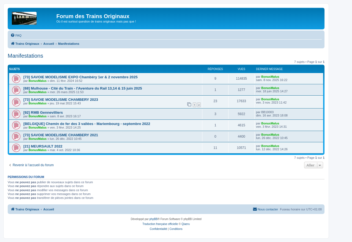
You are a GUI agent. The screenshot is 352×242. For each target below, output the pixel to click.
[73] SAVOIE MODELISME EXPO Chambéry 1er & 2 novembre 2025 (80, 77)
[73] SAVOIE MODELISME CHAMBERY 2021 (60, 135)
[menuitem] (15, 35)
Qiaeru (186, 224)
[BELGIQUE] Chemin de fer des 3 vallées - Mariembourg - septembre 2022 (86, 124)
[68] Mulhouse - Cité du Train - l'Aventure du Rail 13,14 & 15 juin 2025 (82, 88)
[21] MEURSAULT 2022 (42, 146)
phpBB (153, 219)
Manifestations (25, 56)
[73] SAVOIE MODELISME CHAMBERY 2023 (60, 100)
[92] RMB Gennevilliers (43, 112)
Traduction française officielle (160, 224)
